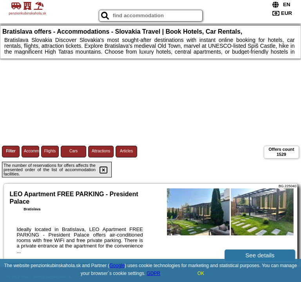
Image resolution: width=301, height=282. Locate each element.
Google (117, 265)
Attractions (101, 151)
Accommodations (31, 151)
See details (259, 255)
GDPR (153, 273)
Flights (50, 151)
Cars (73, 151)
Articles (126, 151)
